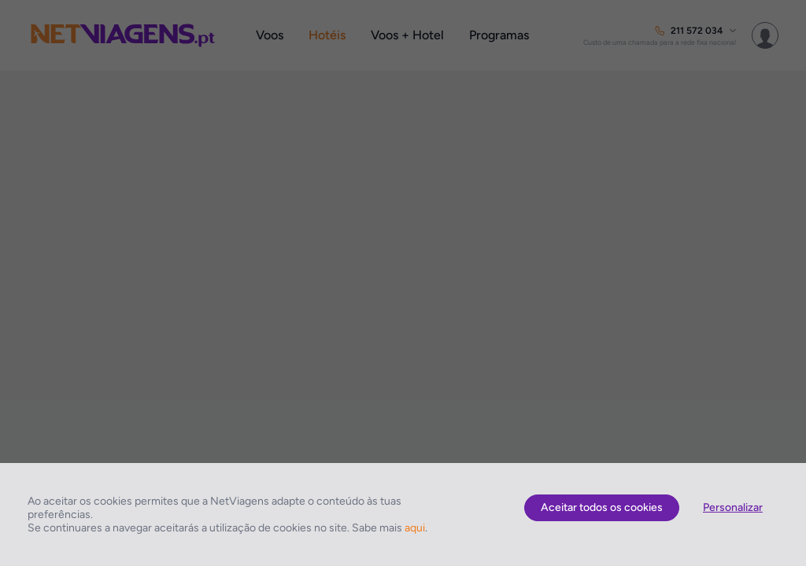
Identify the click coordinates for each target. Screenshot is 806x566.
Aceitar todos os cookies (602, 507)
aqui (415, 528)
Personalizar (733, 507)
